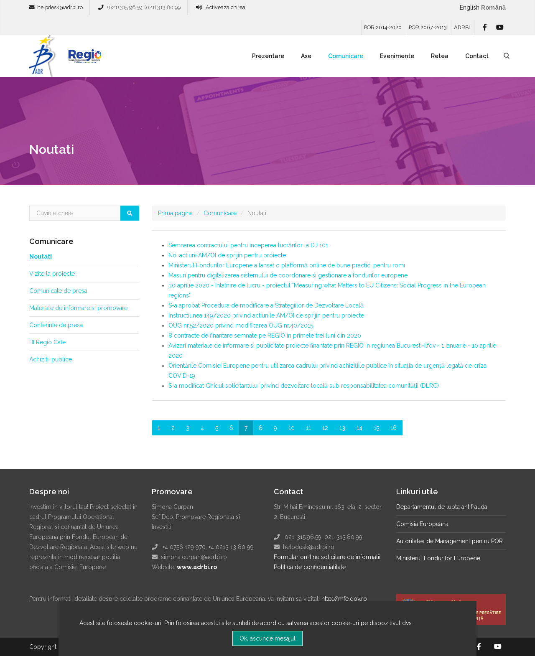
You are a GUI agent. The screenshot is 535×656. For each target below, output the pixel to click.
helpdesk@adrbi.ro (60, 7)
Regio (83, 59)
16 (393, 428)
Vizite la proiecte (52, 273)
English (469, 7)
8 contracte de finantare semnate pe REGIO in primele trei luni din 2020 (264, 335)
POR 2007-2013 (428, 27)
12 (325, 428)
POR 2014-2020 (383, 27)
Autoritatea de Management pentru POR (449, 541)
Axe (306, 56)
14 (359, 428)
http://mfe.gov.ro (344, 598)
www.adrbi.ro (197, 567)
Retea (439, 56)
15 (376, 428)
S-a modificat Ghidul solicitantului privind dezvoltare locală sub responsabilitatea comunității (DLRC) (303, 385)
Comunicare (345, 56)
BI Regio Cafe (47, 342)
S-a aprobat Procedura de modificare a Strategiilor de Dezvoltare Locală (266, 305)
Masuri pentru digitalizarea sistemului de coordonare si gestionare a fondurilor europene (288, 275)
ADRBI (462, 27)
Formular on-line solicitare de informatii (327, 557)
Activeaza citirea (225, 7)
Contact (477, 56)
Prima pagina (175, 213)
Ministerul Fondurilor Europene (438, 558)
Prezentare (268, 56)
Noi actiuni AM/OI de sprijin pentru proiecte (227, 255)
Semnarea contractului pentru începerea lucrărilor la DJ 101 (248, 245)
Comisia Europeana (422, 524)
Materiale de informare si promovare (78, 308)
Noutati (40, 256)
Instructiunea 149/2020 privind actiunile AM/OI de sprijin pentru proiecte (266, 315)
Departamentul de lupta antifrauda (441, 506)
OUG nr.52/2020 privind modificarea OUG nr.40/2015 (240, 325)
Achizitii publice (50, 359)
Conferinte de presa (56, 325)
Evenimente (397, 56)
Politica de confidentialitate (310, 567)
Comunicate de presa (58, 290)
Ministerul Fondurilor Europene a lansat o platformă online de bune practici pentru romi (286, 265)
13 (342, 428)
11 (308, 428)
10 (291, 428)
